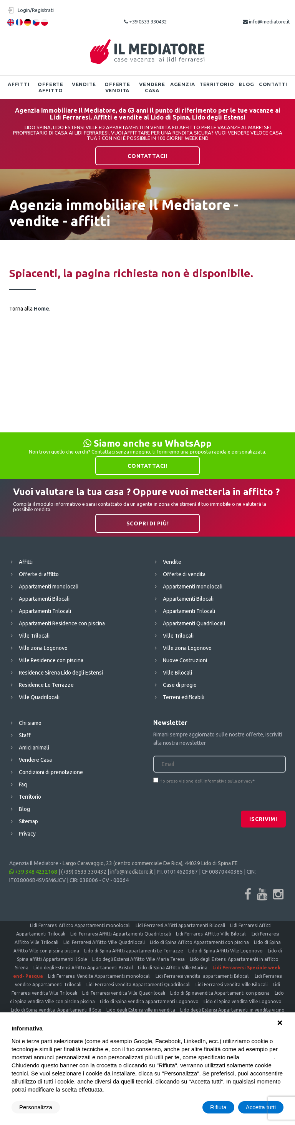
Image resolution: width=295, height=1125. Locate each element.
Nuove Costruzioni (185, 660)
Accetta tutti (261, 1107)
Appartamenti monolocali (48, 586)
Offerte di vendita (184, 574)
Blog (246, 84)
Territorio (216, 84)
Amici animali (34, 747)
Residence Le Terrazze (46, 685)
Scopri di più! (147, 523)
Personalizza (35, 1107)
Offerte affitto (50, 87)
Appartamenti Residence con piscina (62, 623)
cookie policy (257, 1057)
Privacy (27, 834)
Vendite (84, 84)
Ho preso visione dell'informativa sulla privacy (206, 781)
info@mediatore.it (266, 21)
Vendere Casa (152, 87)
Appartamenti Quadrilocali (194, 623)
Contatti (273, 84)
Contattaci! (147, 156)
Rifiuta (218, 1107)
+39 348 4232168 (33, 872)
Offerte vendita (117, 87)
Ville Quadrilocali (39, 697)
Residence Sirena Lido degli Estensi (61, 673)
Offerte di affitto (39, 574)
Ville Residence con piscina (51, 660)
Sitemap (28, 821)
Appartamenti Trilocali (45, 611)
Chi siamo (30, 723)
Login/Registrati (36, 10)
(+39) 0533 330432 (83, 872)
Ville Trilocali (34, 636)
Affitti (18, 84)
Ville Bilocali (177, 673)
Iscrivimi (263, 819)
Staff (25, 735)
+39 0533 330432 (145, 21)
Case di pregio (180, 685)
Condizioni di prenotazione (51, 772)
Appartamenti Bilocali (44, 599)
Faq (23, 784)
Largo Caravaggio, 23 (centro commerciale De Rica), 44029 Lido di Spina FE (150, 863)
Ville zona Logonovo (43, 648)
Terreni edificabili (183, 697)
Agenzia (182, 84)
